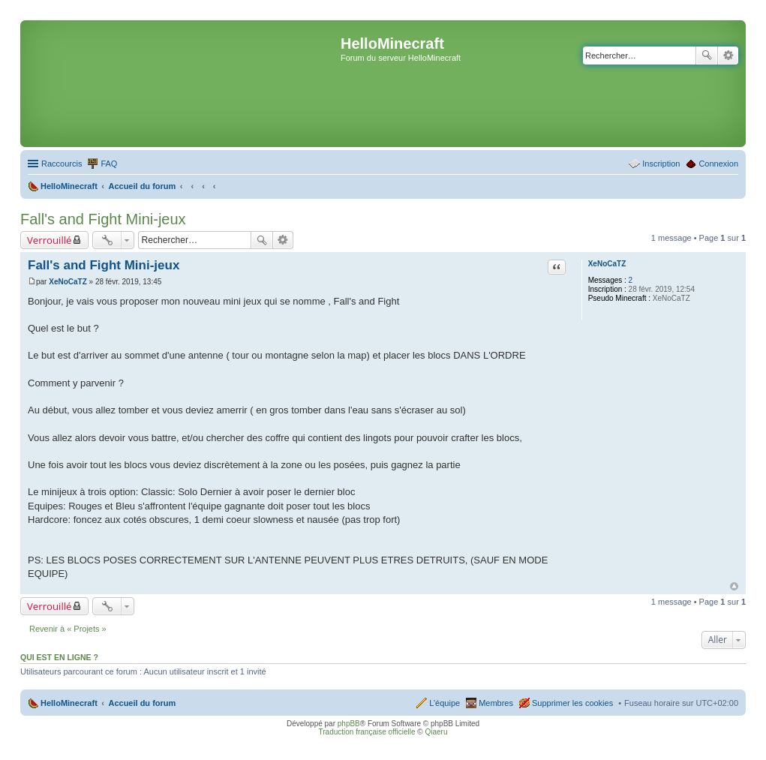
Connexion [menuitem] (718, 163)
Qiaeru (436, 732)
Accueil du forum (142, 702)
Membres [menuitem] (496, 702)
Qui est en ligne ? (59, 657)
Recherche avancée (728, 56)
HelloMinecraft (69, 702)
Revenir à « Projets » (68, 628)
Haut (734, 586)
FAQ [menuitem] (109, 163)
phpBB (349, 723)
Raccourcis (61, 163)
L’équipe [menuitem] (444, 702)
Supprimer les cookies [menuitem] (572, 702)
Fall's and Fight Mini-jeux (103, 219)
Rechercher (706, 56)
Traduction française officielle (367, 732)
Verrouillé (49, 240)
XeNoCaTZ (607, 264)
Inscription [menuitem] (661, 163)
